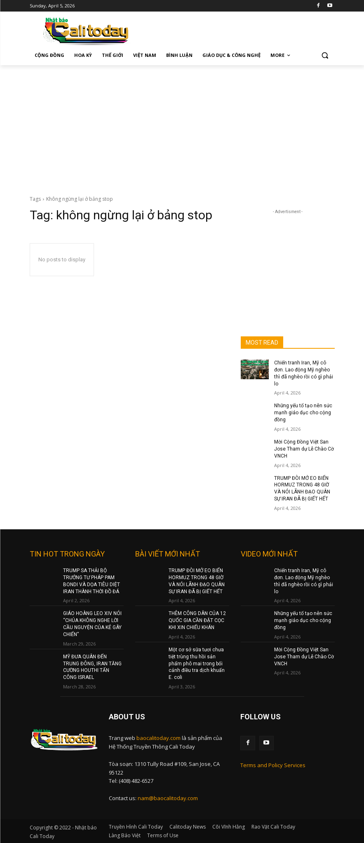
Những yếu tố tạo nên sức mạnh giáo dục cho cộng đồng (303, 413)
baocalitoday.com (158, 737)
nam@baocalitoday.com (168, 797)
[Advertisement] (182, 127)
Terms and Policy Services (272, 764)
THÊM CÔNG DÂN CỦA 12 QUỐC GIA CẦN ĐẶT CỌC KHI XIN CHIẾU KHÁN (197, 620)
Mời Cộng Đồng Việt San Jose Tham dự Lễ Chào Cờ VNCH (304, 449)
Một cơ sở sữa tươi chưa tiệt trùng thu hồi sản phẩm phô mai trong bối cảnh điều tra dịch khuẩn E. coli (197, 663)
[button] (325, 55)
